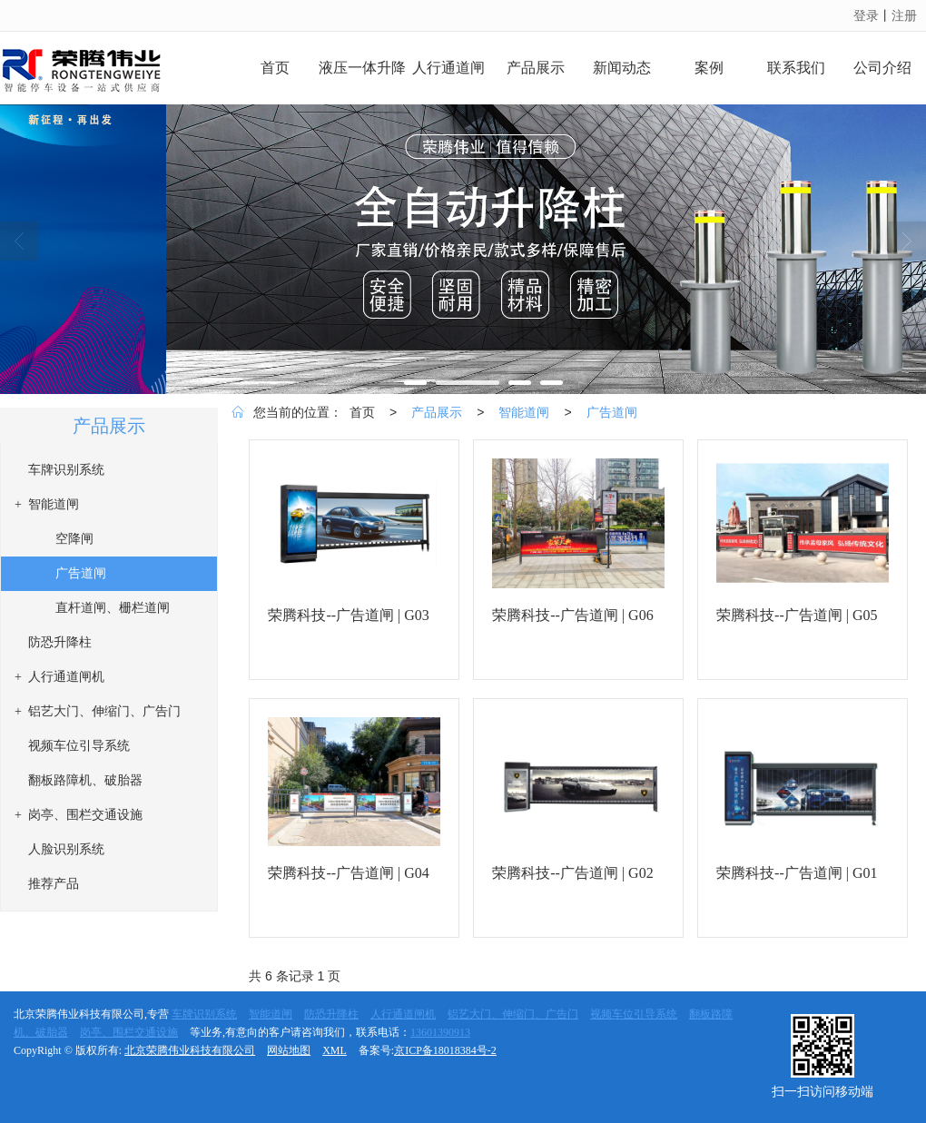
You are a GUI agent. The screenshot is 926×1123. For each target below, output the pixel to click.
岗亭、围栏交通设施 (129, 1032)
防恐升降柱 (331, 1014)
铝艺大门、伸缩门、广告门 (513, 1014)
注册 (904, 15)
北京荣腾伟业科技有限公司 (189, 1050)
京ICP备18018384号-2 (445, 1050)
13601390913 (440, 1032)
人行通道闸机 (403, 1014)
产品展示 (436, 412)
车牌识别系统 (204, 1014)
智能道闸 (523, 412)
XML (334, 1050)
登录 (866, 15)
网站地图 (288, 1050)
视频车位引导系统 (633, 1014)
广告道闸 (611, 412)
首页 (362, 412)
